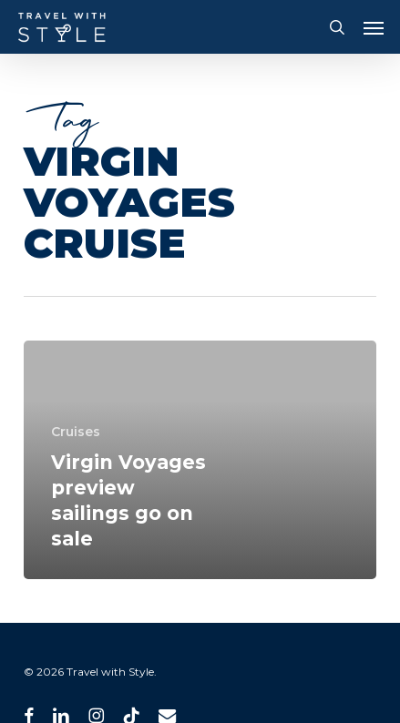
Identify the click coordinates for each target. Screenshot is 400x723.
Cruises (75, 431)
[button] (374, 27)
